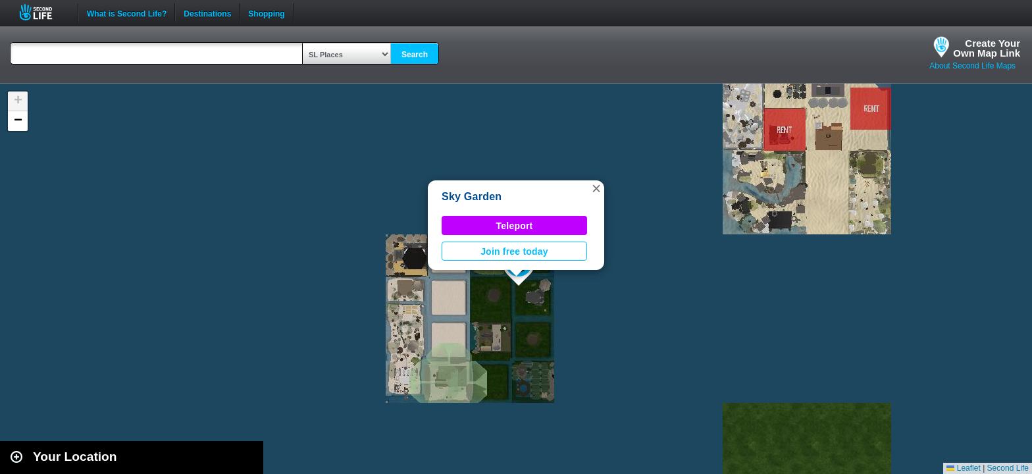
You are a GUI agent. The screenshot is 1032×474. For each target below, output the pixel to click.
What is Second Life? (127, 12)
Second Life (43, 12)
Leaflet (963, 468)
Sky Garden (472, 196)
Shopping (266, 12)
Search (414, 54)
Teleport (514, 226)
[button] (596, 188)
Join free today (514, 251)
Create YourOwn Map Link (986, 48)
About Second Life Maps (972, 65)
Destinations (207, 12)
